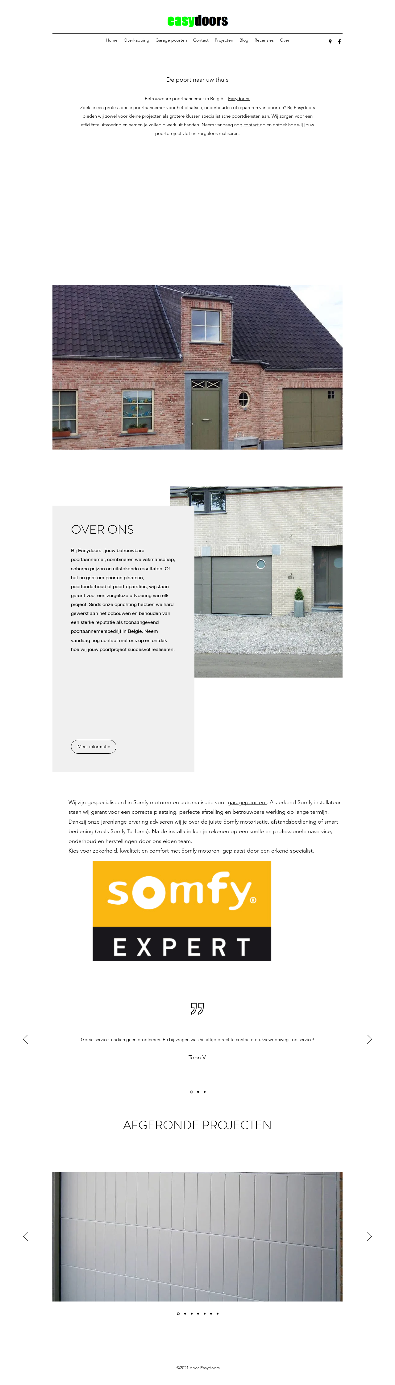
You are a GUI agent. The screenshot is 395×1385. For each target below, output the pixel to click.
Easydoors (239, 98)
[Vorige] (25, 1040)
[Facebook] (339, 42)
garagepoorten (247, 802)
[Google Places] (330, 42)
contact (251, 125)
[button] (197, 367)
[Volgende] (369, 1040)
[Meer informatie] (93, 747)
